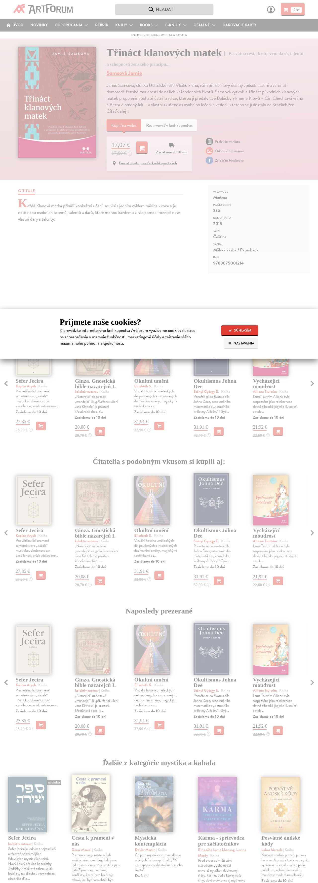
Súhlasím (240, 330)
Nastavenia (241, 343)
